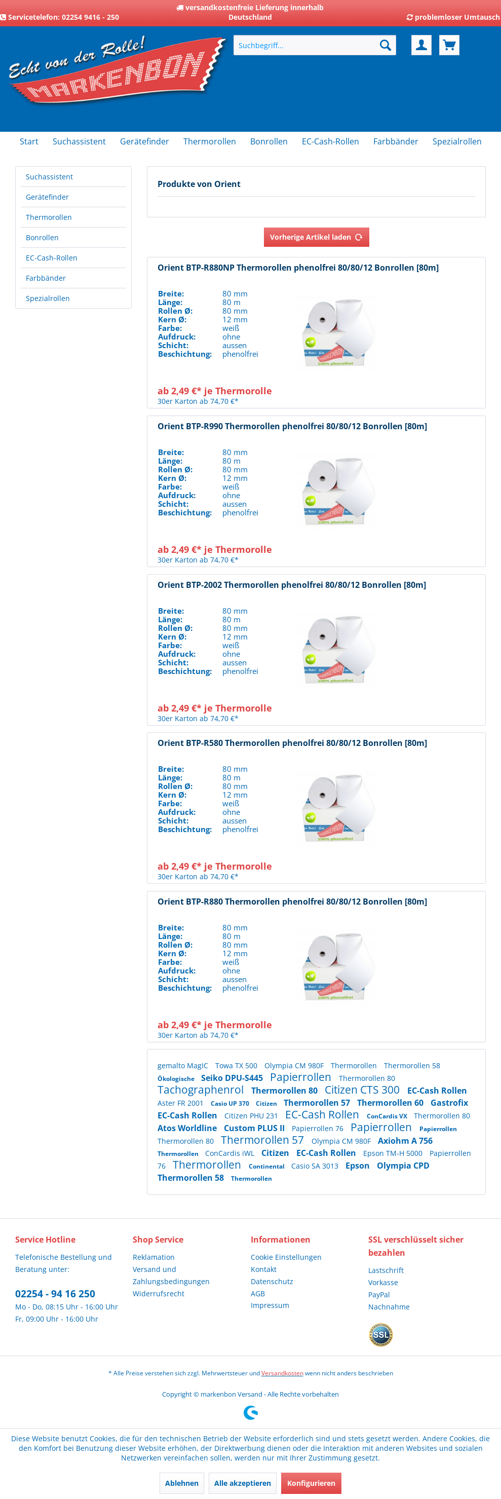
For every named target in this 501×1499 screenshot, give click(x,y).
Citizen (267, 1103)
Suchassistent (49, 176)
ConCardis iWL (230, 1153)
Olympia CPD (403, 1165)
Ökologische (177, 1078)
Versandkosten (282, 1373)
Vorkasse (383, 1282)
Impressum (270, 1305)
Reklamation (154, 1257)
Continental (267, 1166)
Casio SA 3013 (315, 1166)
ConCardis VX (388, 1116)
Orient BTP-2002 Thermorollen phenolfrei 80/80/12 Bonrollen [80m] (292, 585)
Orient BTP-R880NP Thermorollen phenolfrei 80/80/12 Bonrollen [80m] (298, 268)
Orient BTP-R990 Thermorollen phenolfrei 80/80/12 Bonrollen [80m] (292, 426)
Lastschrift (386, 1270)
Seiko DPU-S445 (233, 1077)
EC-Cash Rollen (437, 1090)
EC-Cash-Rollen (52, 258)
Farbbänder (46, 278)
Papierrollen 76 (318, 1128)
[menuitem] (315, 45)
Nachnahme (389, 1306)
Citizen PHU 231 (252, 1115)
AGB (258, 1293)
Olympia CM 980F (295, 1065)
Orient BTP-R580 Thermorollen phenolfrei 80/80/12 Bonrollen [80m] (292, 743)
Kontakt (264, 1269)
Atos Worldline (188, 1128)
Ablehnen (182, 1483)
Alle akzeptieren (242, 1483)
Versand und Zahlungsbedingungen (171, 1275)
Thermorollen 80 (367, 1078)
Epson (358, 1165)
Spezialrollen (48, 298)
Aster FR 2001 (182, 1103)
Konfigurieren (311, 1483)
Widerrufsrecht (158, 1293)
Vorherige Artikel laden (316, 235)
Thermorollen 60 (391, 1102)
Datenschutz (272, 1281)
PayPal (379, 1294)
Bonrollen (42, 237)
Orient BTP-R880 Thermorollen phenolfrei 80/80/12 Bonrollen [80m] (292, 901)
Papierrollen (302, 1077)
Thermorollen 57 (318, 1102)
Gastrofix (449, 1102)
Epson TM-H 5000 (394, 1153)
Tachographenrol (202, 1089)
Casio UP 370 (231, 1103)
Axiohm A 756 (405, 1140)
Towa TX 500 (237, 1065)
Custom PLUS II (255, 1128)
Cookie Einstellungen (286, 1257)
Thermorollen (49, 217)
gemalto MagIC (184, 1065)
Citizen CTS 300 (363, 1089)
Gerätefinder (47, 197)
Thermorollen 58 (412, 1065)
